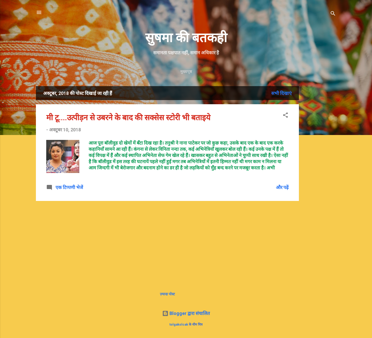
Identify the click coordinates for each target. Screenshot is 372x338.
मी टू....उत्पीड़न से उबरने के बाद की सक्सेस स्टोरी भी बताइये (128, 117)
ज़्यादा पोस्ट (167, 294)
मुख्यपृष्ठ (186, 71)
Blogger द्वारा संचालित (186, 313)
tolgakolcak (178, 324)
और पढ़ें (282, 187)
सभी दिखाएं (281, 93)
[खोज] (333, 14)
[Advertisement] (337, 163)
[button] (285, 116)
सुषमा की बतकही (186, 37)
